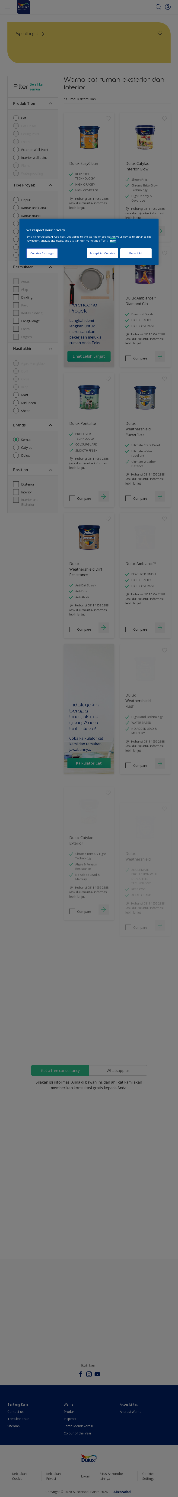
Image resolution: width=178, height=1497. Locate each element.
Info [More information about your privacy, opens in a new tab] (113, 240)
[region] (89, 242)
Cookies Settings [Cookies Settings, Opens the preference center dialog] (42, 253)
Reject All (136, 253)
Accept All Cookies (102, 253)
